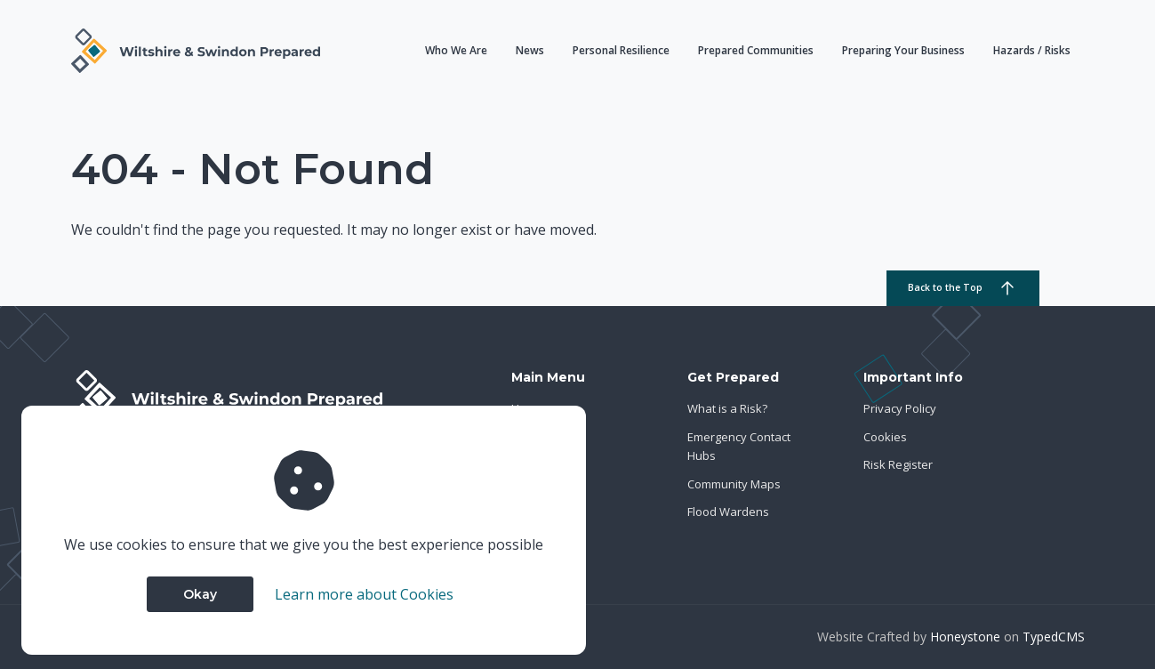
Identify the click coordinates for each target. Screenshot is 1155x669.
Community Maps (734, 484)
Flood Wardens (728, 512)
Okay (200, 594)
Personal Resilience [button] (621, 50)
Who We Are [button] (456, 50)
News (530, 50)
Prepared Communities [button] (756, 50)
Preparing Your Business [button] (903, 50)
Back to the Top (963, 288)
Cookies (885, 437)
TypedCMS (1054, 636)
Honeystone (965, 636)
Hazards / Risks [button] (1032, 50)
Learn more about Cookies (364, 594)
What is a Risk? (727, 408)
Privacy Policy (899, 408)
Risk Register (898, 464)
